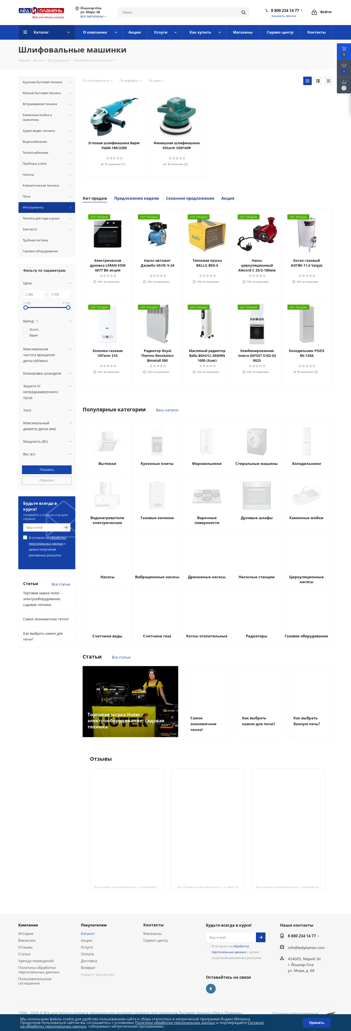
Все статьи (121, 657)
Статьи (24, 953)
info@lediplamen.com (306, 947)
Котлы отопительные (206, 635)
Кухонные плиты (157, 463)
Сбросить (46, 480)
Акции (86, 940)
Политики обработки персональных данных (175, 1022)
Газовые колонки (157, 517)
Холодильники (306, 463)
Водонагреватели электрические (107, 520)
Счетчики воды (107, 635)
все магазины (92, 16)
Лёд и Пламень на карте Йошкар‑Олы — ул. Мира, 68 (207, 887)
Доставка (89, 960)
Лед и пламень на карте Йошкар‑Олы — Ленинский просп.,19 (290, 887)
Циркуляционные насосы (306, 579)
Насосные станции (257, 576)
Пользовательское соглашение (34, 981)
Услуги (87, 947)
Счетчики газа (157, 635)
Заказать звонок (283, 16)
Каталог (88, 933)
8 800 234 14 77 (285, 10)
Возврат (88, 967)
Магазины (152, 933)
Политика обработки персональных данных (38, 969)
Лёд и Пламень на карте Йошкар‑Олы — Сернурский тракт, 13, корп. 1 (129, 887)
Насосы (107, 576)
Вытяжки (107, 463)
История (25, 933)
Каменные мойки (306, 517)
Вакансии (27, 940)
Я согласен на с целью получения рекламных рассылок (47, 546)
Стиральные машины (256, 463)
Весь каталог (167, 409)
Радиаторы (256, 635)
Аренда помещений (36, 960)
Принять (316, 1022)
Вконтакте (211, 989)
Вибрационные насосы (157, 576)
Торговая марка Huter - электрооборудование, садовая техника (42, 599)
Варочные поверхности (207, 520)
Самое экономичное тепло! (46, 619)
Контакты (153, 925)
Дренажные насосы (207, 576)
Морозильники (207, 463)
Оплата (87, 953)
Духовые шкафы (257, 517)
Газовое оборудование (306, 635)
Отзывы (25, 947)
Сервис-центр (155, 940)
